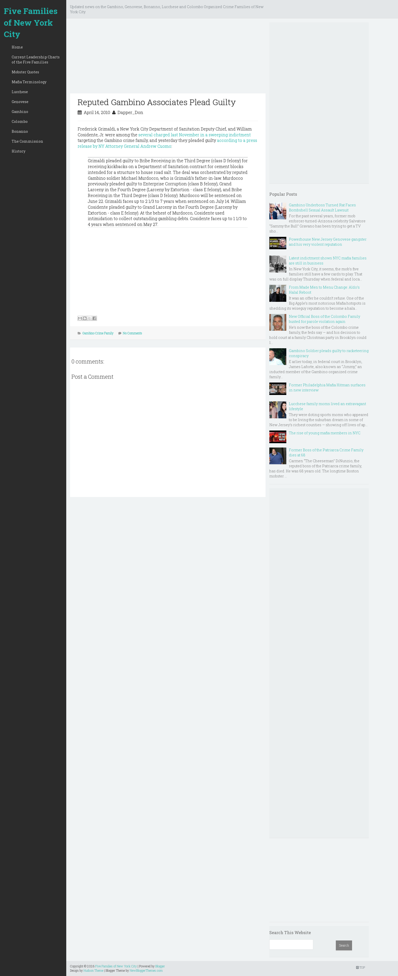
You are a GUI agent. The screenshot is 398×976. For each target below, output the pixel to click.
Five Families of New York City (31, 22)
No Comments (132, 333)
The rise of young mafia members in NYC (324, 433)
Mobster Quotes (25, 72)
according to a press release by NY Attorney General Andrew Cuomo (167, 143)
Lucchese (20, 91)
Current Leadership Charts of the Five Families (36, 59)
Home (17, 47)
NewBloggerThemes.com (146, 970)
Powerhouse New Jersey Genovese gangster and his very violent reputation (328, 242)
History (18, 151)
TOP (360, 967)
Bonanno (20, 131)
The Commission (27, 141)
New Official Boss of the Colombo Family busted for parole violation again (324, 319)
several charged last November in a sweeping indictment (194, 134)
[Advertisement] (168, 57)
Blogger (160, 966)
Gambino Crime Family (97, 333)
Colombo (20, 121)
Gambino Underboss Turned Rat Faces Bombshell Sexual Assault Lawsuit (322, 207)
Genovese (20, 101)
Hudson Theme (93, 970)
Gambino (20, 111)
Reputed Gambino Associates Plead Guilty (157, 101)
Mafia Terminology (29, 81)
